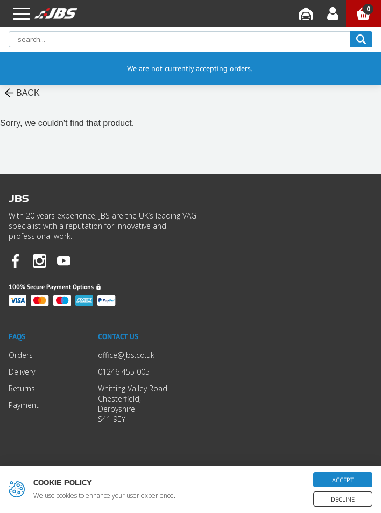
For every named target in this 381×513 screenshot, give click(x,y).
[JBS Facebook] (15, 262)
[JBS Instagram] (39, 262)
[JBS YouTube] (63, 262)
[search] (361, 39)
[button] (21, 13)
